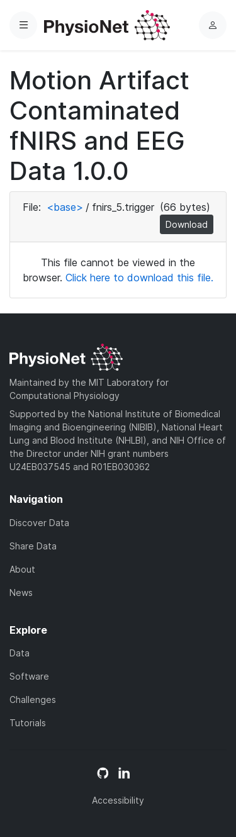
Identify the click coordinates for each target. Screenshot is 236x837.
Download (187, 224)
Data (19, 653)
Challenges (32, 699)
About (22, 569)
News (21, 592)
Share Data (33, 546)
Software (29, 676)
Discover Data (39, 522)
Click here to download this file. (139, 277)
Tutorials (27, 722)
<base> (65, 207)
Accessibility (118, 800)
